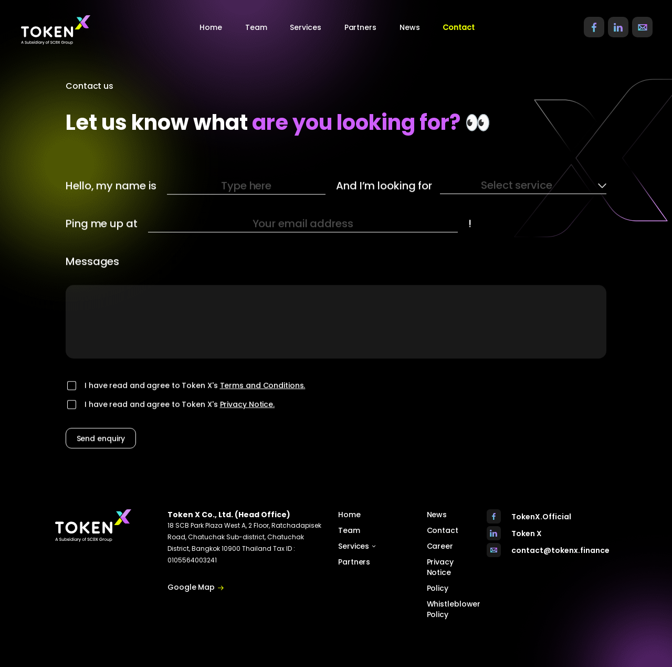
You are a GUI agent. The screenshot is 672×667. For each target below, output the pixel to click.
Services (357, 546)
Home (211, 27)
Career (440, 546)
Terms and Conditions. (263, 399)
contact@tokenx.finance (560, 550)
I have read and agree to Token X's (195, 399)
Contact (458, 27)
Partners (360, 27)
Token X (526, 533)
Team (256, 27)
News (410, 27)
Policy (437, 588)
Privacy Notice (440, 567)
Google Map (195, 587)
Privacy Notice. (247, 418)
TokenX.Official (541, 516)
